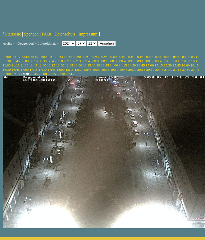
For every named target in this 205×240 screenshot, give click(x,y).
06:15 (34, 61)
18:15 (69, 70)
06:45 (52, 61)
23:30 (61, 74)
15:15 (159, 65)
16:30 (7, 70)
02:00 (79, 57)
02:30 (96, 57)
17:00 (24, 70)
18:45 (87, 70)
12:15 (51, 65)
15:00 (150, 65)
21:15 (177, 70)
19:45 (123, 70)
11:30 (24, 65)
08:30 (114, 61)
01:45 (69, 57)
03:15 (123, 57)
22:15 (16, 74)
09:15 (141, 61)
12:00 (42, 65)
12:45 (69, 65)
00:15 (16, 57)
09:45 (159, 61)
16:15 (195, 65)
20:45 (159, 70)
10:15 (177, 61)
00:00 (7, 57)
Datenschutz (65, 34)
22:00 (7, 74)
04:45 (177, 57)
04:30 (168, 57)
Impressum (88, 34)
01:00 (43, 57)
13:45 (105, 65)
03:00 (114, 57)
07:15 (69, 61)
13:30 (96, 65)
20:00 (132, 70)
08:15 (105, 61)
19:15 (105, 70)
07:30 (79, 61)
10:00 (168, 61)
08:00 (96, 61)
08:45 (123, 61)
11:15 (15, 65)
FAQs (46, 34)
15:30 (168, 65)
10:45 (195, 61)
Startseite (13, 34)
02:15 (87, 57)
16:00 (186, 65)
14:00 (114, 65)
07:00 (60, 61)
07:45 (87, 61)
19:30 (114, 70)
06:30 (43, 61)
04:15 (159, 57)
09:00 (132, 61)
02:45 (105, 57)
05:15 (195, 57)
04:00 (150, 57)
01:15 (52, 57)
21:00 (168, 70)
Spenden (31, 34)
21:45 (195, 70)
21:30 (186, 70)
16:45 (16, 70)
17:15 (34, 70)
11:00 (7, 65)
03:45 (141, 57)
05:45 (16, 61)
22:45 (34, 74)
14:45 (141, 65)
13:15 (87, 65)
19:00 (96, 70)
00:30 (24, 57)
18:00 (60, 70)
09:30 (150, 61)
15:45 (177, 65)
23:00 (43, 74)
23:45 (70, 74)
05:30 (7, 61)
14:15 (123, 65)
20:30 (150, 70)
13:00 (78, 65)
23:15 (52, 74)
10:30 (186, 61)
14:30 (132, 65)
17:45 (52, 70)
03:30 (132, 57)
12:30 (60, 65)
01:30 (60, 57)
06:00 (24, 61)
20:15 (141, 70)
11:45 (33, 65)
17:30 (43, 70)
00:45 (34, 57)
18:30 (79, 70)
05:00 (186, 57)
